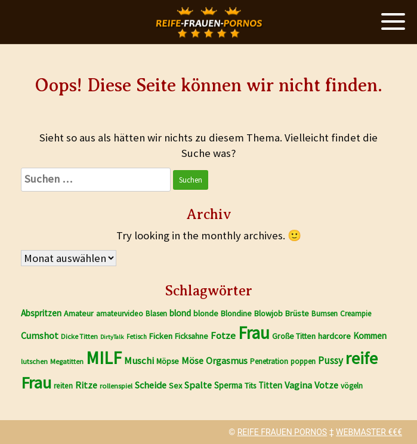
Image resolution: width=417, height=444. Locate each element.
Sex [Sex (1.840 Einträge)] (175, 385)
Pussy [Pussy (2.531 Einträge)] (330, 360)
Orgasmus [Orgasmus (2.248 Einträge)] (227, 360)
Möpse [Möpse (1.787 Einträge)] (167, 361)
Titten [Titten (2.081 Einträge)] (270, 385)
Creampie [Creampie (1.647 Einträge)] (355, 314)
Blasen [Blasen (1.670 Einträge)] (156, 314)
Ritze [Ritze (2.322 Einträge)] (86, 385)
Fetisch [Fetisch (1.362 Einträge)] (136, 336)
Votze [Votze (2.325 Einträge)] (326, 385)
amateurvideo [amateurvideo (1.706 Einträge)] (119, 314)
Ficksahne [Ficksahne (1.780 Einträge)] (191, 336)
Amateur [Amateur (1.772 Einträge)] (79, 313)
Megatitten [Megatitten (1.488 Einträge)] (67, 361)
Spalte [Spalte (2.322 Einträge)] (198, 385)
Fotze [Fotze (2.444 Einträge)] (223, 335)
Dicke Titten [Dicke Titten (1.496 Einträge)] (79, 336)
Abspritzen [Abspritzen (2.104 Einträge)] (41, 313)
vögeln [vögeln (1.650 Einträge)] (352, 386)
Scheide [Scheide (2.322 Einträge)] (150, 385)
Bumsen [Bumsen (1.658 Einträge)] (324, 314)
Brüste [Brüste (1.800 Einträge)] (297, 313)
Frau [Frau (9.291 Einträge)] (254, 333)
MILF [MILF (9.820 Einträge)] (104, 358)
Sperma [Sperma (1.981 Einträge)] (228, 385)
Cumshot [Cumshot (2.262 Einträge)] (39, 335)
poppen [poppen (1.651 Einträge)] (303, 361)
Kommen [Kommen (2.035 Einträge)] (370, 335)
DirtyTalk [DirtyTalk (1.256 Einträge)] (112, 337)
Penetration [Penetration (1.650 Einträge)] (269, 361)
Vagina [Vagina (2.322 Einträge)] (298, 385)
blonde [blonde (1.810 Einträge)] (205, 313)
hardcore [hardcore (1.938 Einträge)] (334, 336)
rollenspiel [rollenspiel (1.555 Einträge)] (116, 385)
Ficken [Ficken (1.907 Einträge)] (160, 336)
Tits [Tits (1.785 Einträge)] (250, 385)
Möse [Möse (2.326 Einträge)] (192, 360)
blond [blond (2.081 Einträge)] (180, 313)
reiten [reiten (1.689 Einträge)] (63, 386)
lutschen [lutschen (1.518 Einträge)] (34, 361)
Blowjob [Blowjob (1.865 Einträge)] (268, 313)
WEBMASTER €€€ (369, 432)
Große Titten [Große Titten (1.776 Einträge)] (294, 336)
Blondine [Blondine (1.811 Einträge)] (236, 313)
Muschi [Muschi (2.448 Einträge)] (139, 360)
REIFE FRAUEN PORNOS (282, 432)
